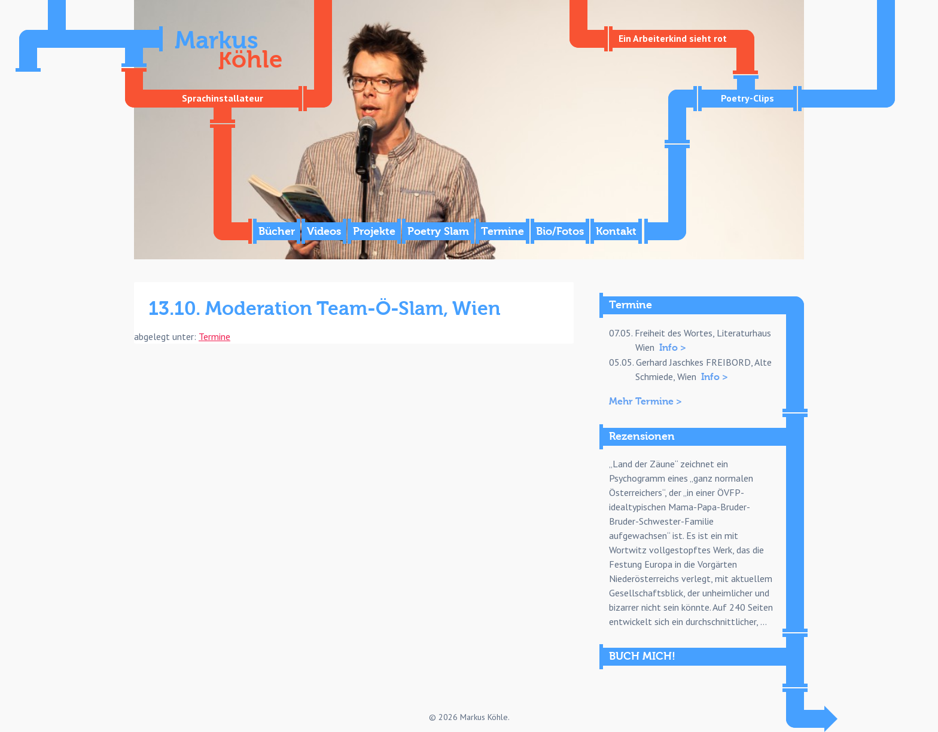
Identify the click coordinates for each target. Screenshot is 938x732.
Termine (502, 231)
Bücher (276, 231)
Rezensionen (642, 436)
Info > (672, 347)
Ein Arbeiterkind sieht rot (673, 38)
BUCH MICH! (642, 656)
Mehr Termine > (645, 401)
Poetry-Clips (747, 98)
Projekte (374, 231)
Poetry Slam (438, 231)
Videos (324, 231)
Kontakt (616, 231)
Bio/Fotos (560, 231)
